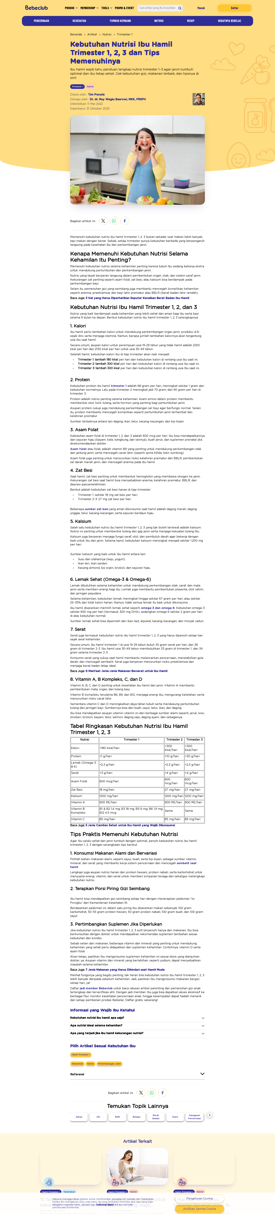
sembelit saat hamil (138, 800)
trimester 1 (109, 365)
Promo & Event (125, 8)
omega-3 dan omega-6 (139, 565)
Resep (190, 20)
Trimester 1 (117, 34)
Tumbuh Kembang (121, 20)
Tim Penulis (93, 81)
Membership (84, 8)
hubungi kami (64, 1206)
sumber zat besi (90, 473)
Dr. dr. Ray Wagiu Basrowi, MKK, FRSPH (112, 86)
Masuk (204, 8)
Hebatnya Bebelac (228, 20)
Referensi (76, 984)
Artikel (88, 34)
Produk (61, 8)
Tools (107, 8)
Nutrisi (161, 20)
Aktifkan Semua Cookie (199, 1208)
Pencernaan (41, 20)
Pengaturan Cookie (199, 1198)
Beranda (74, 34)
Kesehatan (79, 20)
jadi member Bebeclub (90, 898)
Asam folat (76, 417)
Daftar (236, 8)
